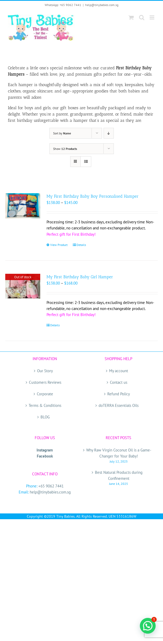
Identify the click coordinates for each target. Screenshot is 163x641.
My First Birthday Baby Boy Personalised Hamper (93, 196)
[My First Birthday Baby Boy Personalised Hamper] (22, 205)
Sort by (62, 133)
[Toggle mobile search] (141, 17)
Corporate (45, 393)
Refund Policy (118, 393)
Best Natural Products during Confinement (118, 475)
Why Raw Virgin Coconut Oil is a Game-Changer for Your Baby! (118, 453)
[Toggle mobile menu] (152, 17)
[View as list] (86, 161)
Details (81, 245)
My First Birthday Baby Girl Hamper (80, 276)
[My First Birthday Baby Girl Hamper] (22, 286)
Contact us (118, 382)
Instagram (45, 450)
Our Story (45, 370)
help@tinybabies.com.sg (101, 5)
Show (65, 149)
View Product (59, 245)
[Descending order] (109, 133)
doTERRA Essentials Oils (119, 405)
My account (118, 370)
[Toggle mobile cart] (131, 17)
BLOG (45, 416)
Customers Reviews (45, 382)
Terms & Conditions (45, 405)
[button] (148, 626)
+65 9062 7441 (51, 486)
